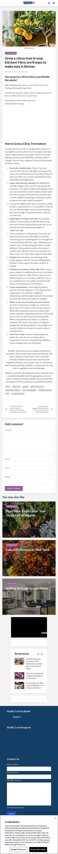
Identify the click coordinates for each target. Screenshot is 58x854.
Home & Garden (11, 53)
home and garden (29, 390)
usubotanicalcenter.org (14, 103)
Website (7, 477)
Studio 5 (17, 717)
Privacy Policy (36, 837)
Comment (8, 430)
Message (14, 780)
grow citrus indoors (13, 390)
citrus (8, 387)
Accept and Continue (38, 849)
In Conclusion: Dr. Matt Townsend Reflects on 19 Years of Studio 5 (34, 685)
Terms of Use (25, 837)
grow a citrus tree (37, 387)
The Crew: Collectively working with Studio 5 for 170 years (34, 675)
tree (7, 394)
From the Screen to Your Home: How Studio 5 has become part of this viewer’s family (34, 664)
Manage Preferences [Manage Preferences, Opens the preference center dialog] (18, 849)
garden (25, 387)
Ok (55, 818)
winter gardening (18, 394)
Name (7, 459)
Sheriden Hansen (23, 93)
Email (7, 468)
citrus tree (16, 387)
